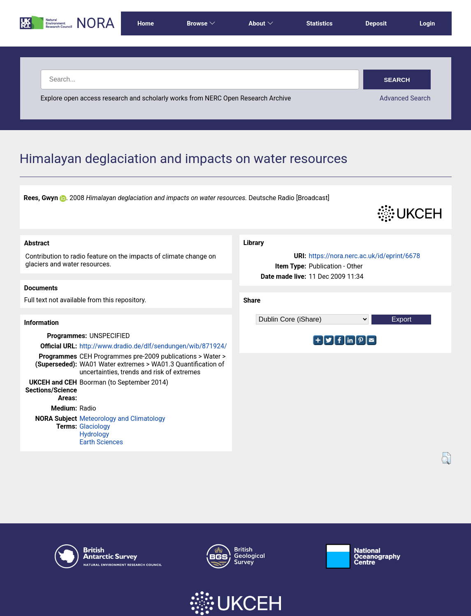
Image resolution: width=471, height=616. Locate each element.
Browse (201, 23)
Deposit (376, 23)
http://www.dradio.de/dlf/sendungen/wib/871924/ (153, 346)
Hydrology (94, 434)
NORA (95, 23)
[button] (446, 458)
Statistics (319, 23)
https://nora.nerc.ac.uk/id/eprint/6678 (364, 256)
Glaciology (94, 426)
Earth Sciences (101, 442)
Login (427, 23)
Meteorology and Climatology (122, 418)
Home (145, 23)
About (260, 23)
